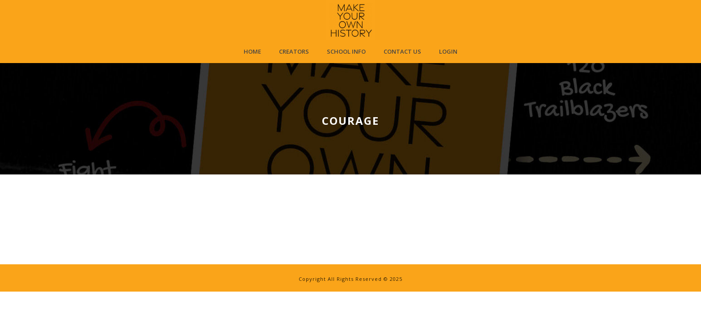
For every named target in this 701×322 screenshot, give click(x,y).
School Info (346, 51)
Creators (294, 51)
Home (252, 51)
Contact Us (402, 51)
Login (448, 51)
